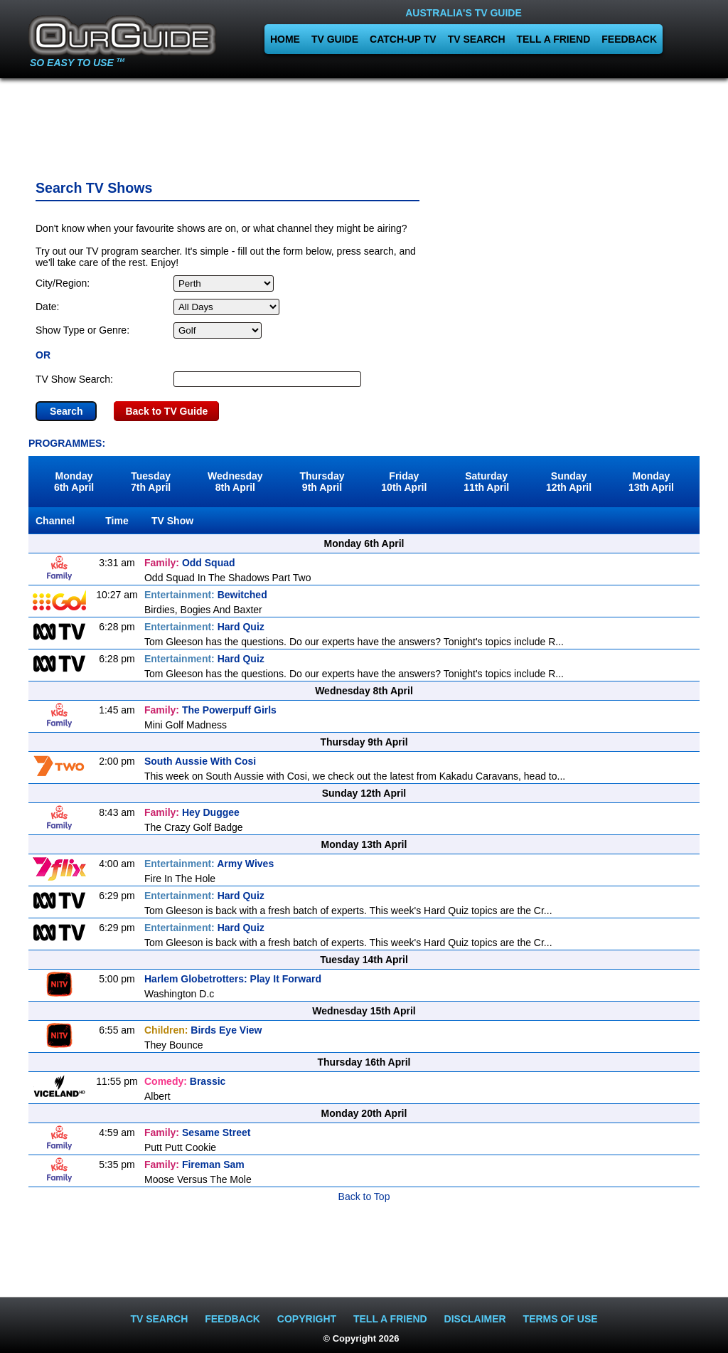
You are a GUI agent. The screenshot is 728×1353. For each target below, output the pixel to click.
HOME (285, 39)
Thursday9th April (321, 481)
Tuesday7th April (151, 481)
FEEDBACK (629, 39)
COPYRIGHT (306, 1319)
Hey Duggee (192, 812)
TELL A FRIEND (554, 39)
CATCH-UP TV (403, 39)
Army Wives (209, 863)
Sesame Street (197, 1132)
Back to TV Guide (166, 411)
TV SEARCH (476, 39)
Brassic (184, 1081)
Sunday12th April (569, 481)
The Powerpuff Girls (210, 710)
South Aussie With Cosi (200, 761)
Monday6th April (74, 481)
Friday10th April (404, 481)
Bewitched (205, 594)
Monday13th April (651, 481)
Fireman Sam (194, 1164)
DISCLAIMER (475, 1319)
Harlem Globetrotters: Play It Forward (232, 979)
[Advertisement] (364, 124)
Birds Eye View (203, 1030)
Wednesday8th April (235, 481)
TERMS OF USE (560, 1319)
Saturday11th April (486, 481)
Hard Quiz (204, 626)
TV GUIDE (334, 39)
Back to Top (364, 1196)
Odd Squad (189, 562)
